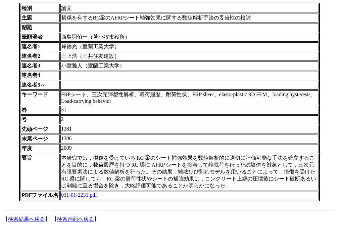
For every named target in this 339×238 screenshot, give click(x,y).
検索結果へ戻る (26, 219)
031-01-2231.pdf (79, 195)
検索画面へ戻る (75, 219)
